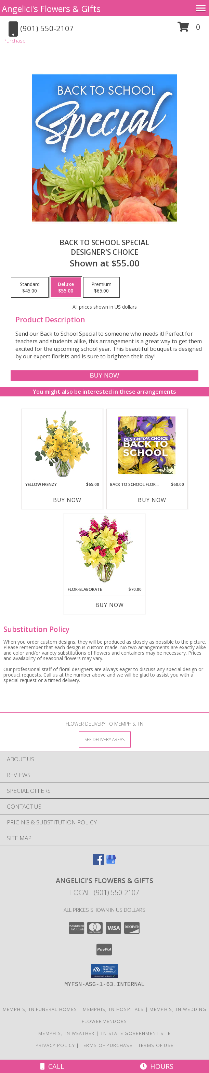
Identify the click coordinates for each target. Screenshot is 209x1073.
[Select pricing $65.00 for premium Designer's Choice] (101, 287)
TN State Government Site (136, 1033)
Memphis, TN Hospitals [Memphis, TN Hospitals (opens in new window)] (113, 1009)
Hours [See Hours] (156, 1066)
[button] (189, 29)
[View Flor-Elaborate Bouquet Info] (104, 550)
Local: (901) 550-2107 (104, 892)
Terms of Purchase (106, 1045)
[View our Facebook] (98, 863)
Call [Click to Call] (52, 1066)
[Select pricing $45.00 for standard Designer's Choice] (29, 287)
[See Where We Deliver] (105, 739)
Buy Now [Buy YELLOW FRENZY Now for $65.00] (67, 500)
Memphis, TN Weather (66, 1033)
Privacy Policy (55, 1045)
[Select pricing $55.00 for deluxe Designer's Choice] (66, 287)
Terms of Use (156, 1045)
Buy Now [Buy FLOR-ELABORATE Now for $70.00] (109, 605)
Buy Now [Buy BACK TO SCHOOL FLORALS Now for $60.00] (152, 500)
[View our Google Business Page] (110, 863)
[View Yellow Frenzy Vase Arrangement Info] (62, 445)
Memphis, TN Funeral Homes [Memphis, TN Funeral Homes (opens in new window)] (40, 1009)
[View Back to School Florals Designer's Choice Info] (146, 445)
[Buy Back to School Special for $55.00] (105, 375)
